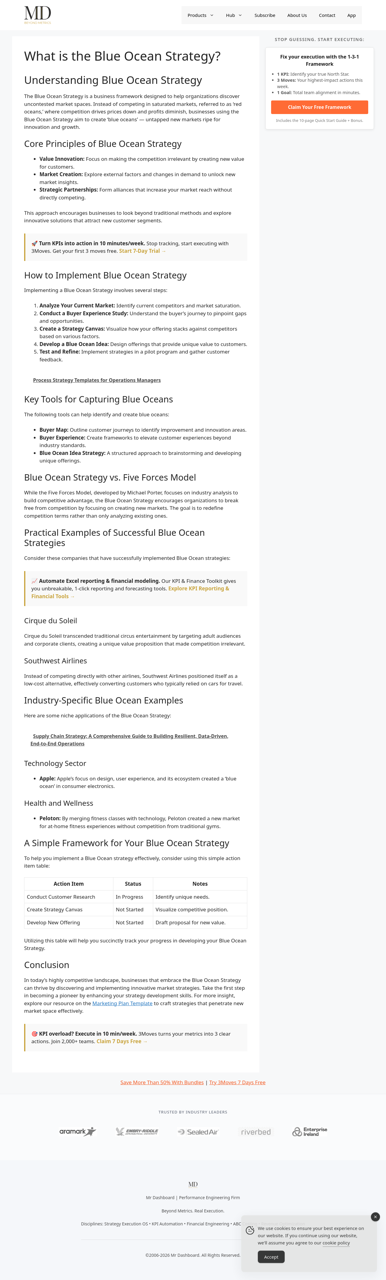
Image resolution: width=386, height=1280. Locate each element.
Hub (237, 15)
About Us (297, 15)
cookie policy (336, 1253)
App (351, 15)
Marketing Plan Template (122, 1003)
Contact (327, 15)
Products (204, 15)
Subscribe (265, 15)
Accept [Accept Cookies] (271, 1267)
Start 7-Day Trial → (142, 250)
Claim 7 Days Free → (122, 1041)
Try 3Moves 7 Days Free (237, 1082)
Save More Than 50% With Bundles (162, 1082)
